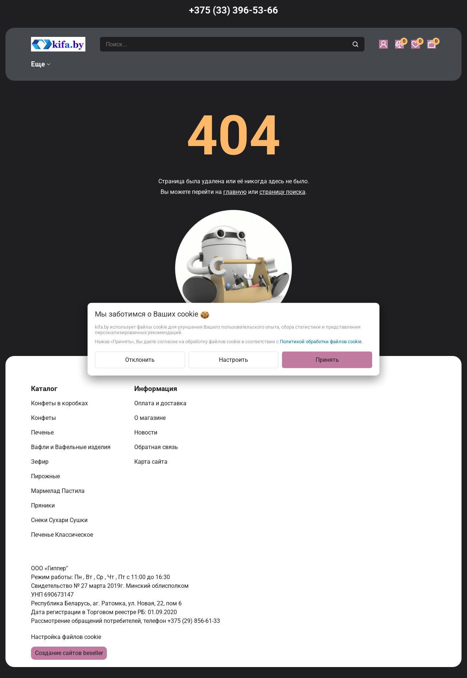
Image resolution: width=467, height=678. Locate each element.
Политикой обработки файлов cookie (321, 341)
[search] (356, 44)
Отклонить (140, 359)
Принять (327, 359)
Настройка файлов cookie (66, 636)
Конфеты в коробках (60, 403)
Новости (146, 432)
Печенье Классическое (62, 534)
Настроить (233, 359)
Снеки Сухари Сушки (60, 520)
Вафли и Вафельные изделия (71, 447)
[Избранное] (415, 44)
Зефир (40, 461)
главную (235, 191)
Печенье (43, 432)
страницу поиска (282, 191)
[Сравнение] (399, 44)
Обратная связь (157, 447)
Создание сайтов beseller (69, 653)
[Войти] (383, 44)
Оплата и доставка (161, 403)
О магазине (150, 417)
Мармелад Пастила (58, 490)
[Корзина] (431, 44)
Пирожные (46, 476)
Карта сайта (151, 461)
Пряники (43, 505)
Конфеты (45, 417)
